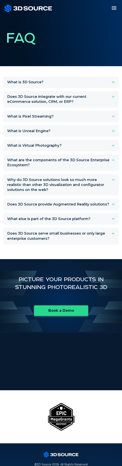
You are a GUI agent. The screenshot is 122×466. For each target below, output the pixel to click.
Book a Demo (61, 310)
